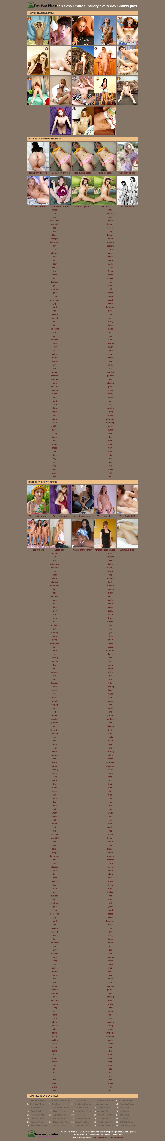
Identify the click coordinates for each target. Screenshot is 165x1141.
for (54, 271)
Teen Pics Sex (81, 1108)
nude (110, 365)
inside (110, 329)
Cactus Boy (125, 1118)
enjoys (55, 268)
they (110, 448)
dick (55, 260)
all (55, 213)
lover (110, 347)
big (110, 231)
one (110, 369)
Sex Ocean (124, 1108)
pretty (110, 390)
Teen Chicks (36, 1111)
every (110, 268)
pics (110, 379)
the (54, 441)
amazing (110, 213)
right (54, 401)
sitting (110, 412)
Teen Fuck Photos (82, 1104)
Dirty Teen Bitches (39, 1126)
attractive (54, 221)
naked (110, 358)
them (54, 444)
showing (110, 408)
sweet (54, 430)
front (110, 275)
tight (110, 451)
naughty (54, 361)
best (55, 231)
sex (110, 401)
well (54, 466)
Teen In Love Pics (105, 1122)
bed (54, 228)
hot (54, 325)
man (110, 354)
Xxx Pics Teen (80, 1100)
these (54, 448)
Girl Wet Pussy (126, 1122)
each (110, 264)
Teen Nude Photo (61, 1108)
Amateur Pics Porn (106, 1115)
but (54, 246)
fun (110, 282)
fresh (110, 271)
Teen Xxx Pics (59, 1126)
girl (110, 289)
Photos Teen (59, 1118)
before (110, 228)
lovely (54, 347)
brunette (110, 242)
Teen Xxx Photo (127, 1104)
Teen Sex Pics (37, 1118)
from (54, 275)
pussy (54, 394)
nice (110, 361)
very (55, 462)
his (54, 322)
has (54, 311)
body (110, 239)
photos (54, 379)
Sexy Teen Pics (82, 1122)
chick (110, 249)
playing (110, 383)
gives (110, 293)
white (54, 473)
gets (110, 286)
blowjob (54, 239)
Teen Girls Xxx (37, 1115)
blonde (110, 235)
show (54, 408)
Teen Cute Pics (104, 1108)
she (110, 405)
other (54, 372)
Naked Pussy (59, 1111)
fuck (55, 278)
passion (54, 376)
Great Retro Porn (83, 1111)
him (110, 318)
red (54, 397)
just (110, 332)
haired (110, 304)
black (54, 235)
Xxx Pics (56, 1104)
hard (55, 307)
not (54, 365)
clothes (54, 253)
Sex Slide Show (82, 1126)
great (110, 300)
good (110, 296)
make (110, 350)
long (55, 343)
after (110, 210)
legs (110, 336)
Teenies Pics (37, 1122)
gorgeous (54, 300)
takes (110, 430)
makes (55, 354)
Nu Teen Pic (102, 1118)
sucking (54, 426)
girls (55, 293)
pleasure (55, 387)
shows (55, 412)
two (110, 459)
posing (54, 390)
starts (54, 419)
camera (110, 246)
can (54, 249)
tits (110, 455)
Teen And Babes (82, 1118)
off (54, 369)
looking (110, 343)
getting (54, 289)
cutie (110, 257)
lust (54, 350)
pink (55, 383)
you (110, 477)
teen (110, 433)
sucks (110, 426)
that (110, 437)
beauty (110, 224)
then (110, 444)
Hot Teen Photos (126, 1100)
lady (55, 336)
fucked (110, 278)
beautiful (55, 224)
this (54, 451)
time (55, 455)
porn (110, 387)
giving (54, 296)
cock (110, 253)
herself (54, 318)
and (54, 217)
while (110, 469)
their (110, 441)
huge (110, 325)
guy (54, 304)
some (110, 415)
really (110, 394)
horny (110, 322)
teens (54, 437)
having (54, 314)
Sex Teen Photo (37, 1104)
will (110, 473)
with (55, 477)
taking (54, 433)
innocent (55, 329)
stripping (110, 419)
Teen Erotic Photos (105, 1100)
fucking (54, 282)
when (54, 469)
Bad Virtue (124, 1115)
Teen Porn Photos (38, 1100)
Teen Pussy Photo (128, 1126)
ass (110, 217)
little (110, 340)
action (54, 210)
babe (110, 221)
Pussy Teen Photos (61, 1100)
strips (54, 423)
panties (110, 372)
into (54, 332)
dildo (110, 260)
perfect (110, 376)
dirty (55, 264)
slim (55, 415)
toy (54, 459)
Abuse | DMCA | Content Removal (108, 1137)
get (54, 286)
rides (110, 397)
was (110, 462)
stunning (110, 423)
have (110, 311)
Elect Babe (36, 1108)
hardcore (110, 307)
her (110, 314)
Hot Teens (124, 1111)
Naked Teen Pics (60, 1122)
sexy (54, 405)
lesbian (54, 340)
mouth (55, 358)
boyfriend (54, 242)
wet (110, 466)
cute (55, 257)
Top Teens (80, 1115)
